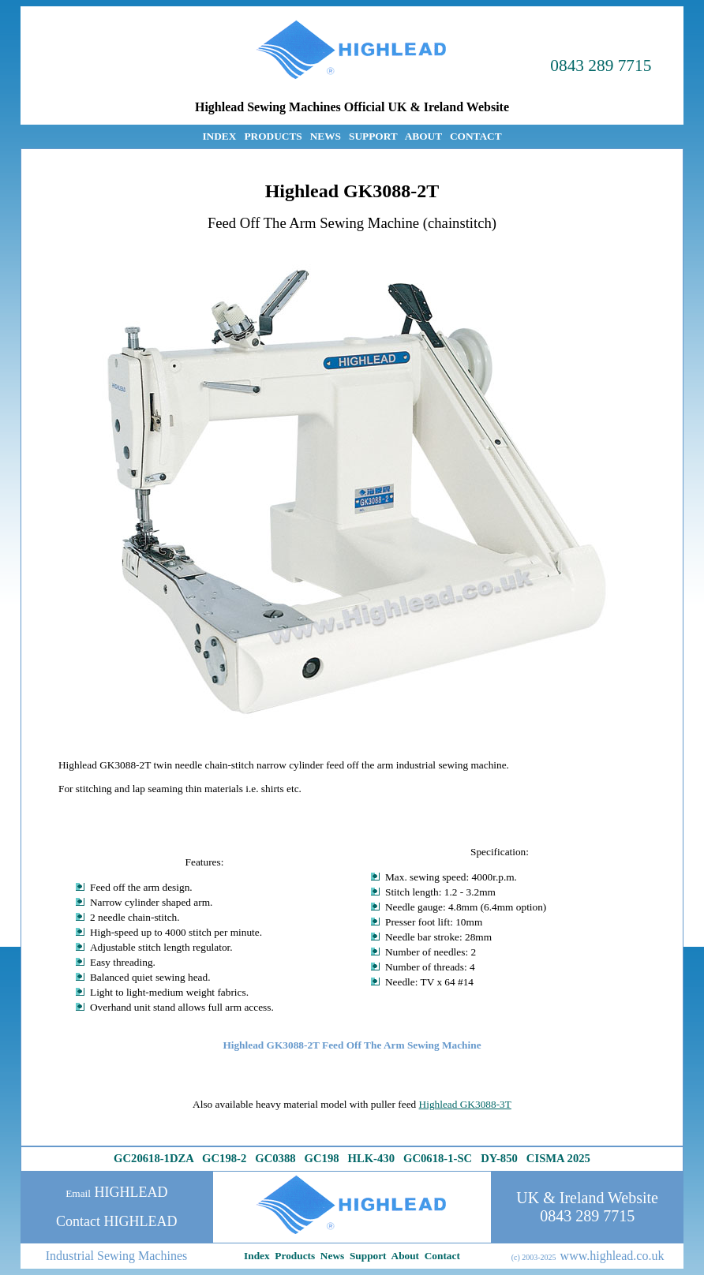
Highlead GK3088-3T (465, 1104)
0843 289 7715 (600, 65)
